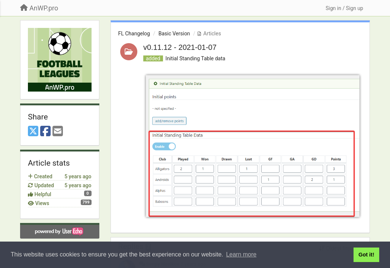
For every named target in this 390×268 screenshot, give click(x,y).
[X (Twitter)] (33, 131)
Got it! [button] (366, 255)
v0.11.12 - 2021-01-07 (180, 47)
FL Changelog (134, 33)
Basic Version (174, 33)
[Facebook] (45, 131)
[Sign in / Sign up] (344, 8)
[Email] (57, 131)
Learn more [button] (241, 254)
